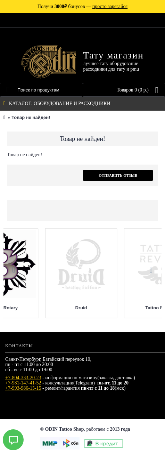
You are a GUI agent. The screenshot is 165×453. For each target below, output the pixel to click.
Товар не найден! (30, 117)
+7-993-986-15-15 (23, 388)
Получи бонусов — (82, 6)
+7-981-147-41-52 (23, 383)
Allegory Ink (43, 307)
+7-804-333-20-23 (23, 377)
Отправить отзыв (118, 175)
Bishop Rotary (121, 307)
